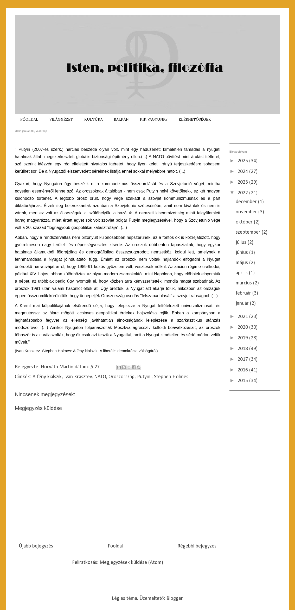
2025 (243, 161)
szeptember (249, 232)
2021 (243, 316)
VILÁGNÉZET (61, 119)
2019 (243, 338)
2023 (243, 182)
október (245, 222)
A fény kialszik (47, 376)
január (243, 303)
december (247, 201)
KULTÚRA (93, 119)
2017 (243, 359)
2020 (243, 327)
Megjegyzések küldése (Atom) (131, 562)
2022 (243, 193)
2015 (243, 380)
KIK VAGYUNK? (154, 119)
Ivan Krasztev (78, 376)
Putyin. (144, 376)
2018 (243, 348)
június (242, 252)
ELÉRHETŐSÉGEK (195, 119)
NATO (100, 376)
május (242, 262)
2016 (243, 370)
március (244, 283)
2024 (243, 171)
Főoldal (115, 546)
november (247, 212)
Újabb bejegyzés (36, 546)
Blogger (174, 598)
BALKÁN (121, 119)
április (242, 273)
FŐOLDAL (29, 119)
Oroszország (121, 376)
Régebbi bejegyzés (196, 546)
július (242, 242)
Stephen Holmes (171, 376)
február (244, 293)
